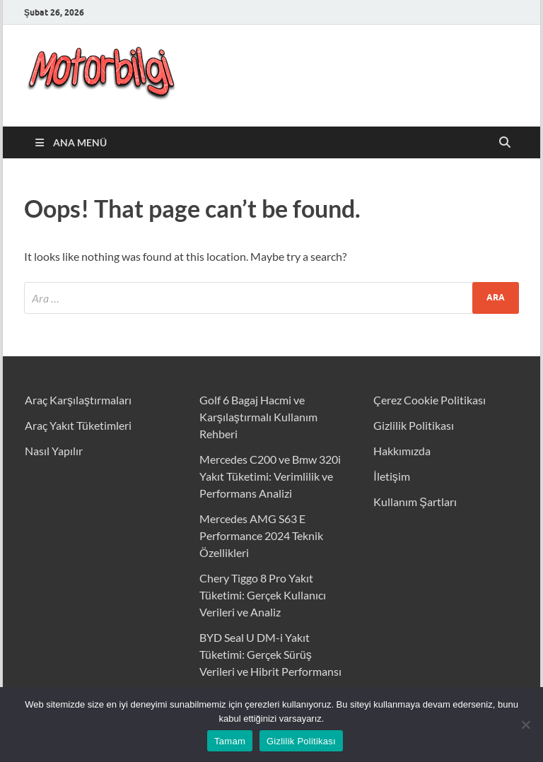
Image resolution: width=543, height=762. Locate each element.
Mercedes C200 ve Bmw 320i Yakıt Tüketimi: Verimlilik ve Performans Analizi (270, 476)
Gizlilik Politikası (413, 425)
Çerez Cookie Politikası (429, 399)
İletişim (391, 476)
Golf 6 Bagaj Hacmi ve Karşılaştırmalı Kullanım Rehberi (258, 416)
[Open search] (504, 143)
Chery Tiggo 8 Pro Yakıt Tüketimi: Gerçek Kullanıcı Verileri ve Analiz (262, 595)
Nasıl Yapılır (54, 450)
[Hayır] (525, 724)
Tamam (229, 741)
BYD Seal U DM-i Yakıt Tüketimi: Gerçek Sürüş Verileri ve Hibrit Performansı (270, 654)
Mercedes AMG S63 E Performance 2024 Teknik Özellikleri (261, 535)
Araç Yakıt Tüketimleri (78, 425)
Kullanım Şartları (415, 501)
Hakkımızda (402, 450)
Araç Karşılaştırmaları (78, 399)
